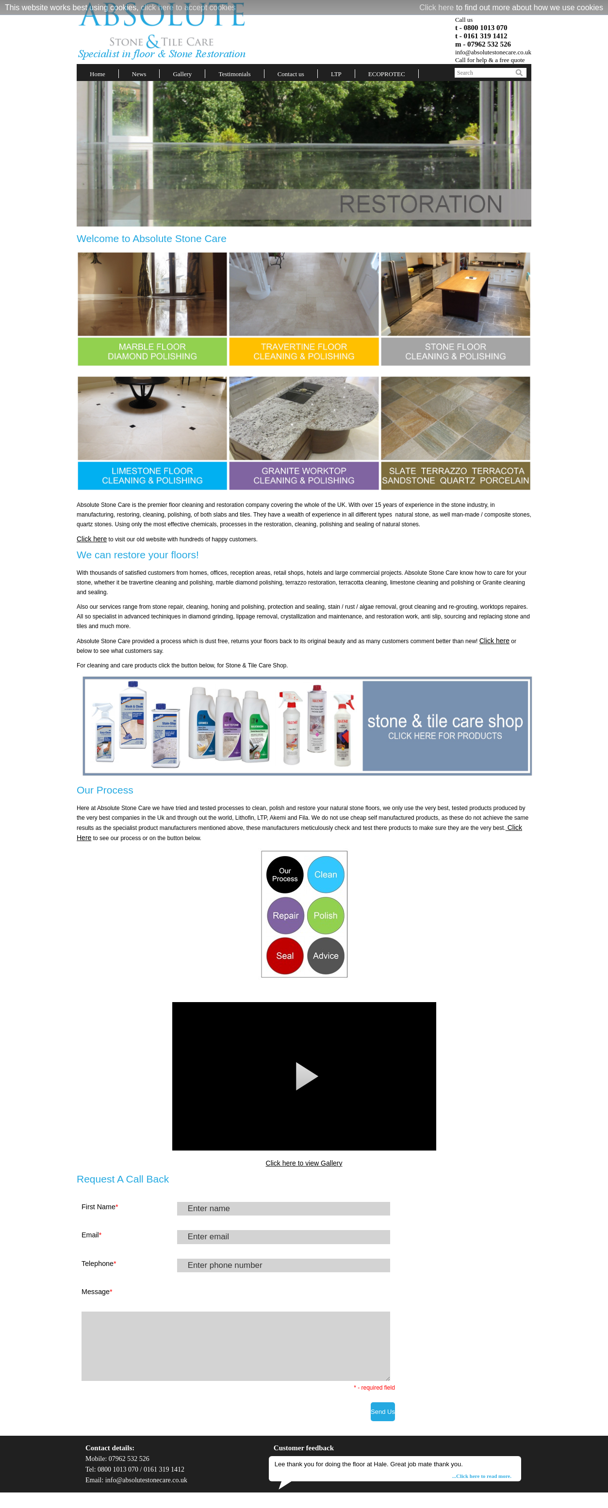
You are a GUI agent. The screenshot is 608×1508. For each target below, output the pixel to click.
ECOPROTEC (386, 74)
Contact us (291, 74)
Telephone (99, 1263)
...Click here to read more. (481, 1476)
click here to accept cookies (188, 7)
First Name (100, 1207)
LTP (336, 74)
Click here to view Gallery (304, 1163)
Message (97, 1292)
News (139, 74)
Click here (436, 7)
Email (91, 1235)
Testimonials (234, 74)
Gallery (182, 74)
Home (97, 74)
